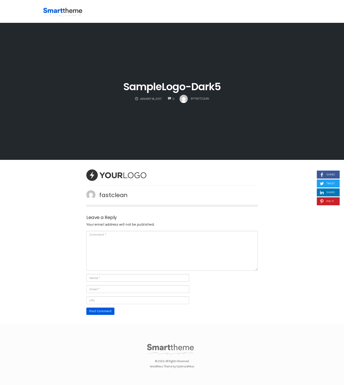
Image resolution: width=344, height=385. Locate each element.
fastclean (113, 195)
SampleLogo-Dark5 (172, 86)
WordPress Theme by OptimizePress (172, 366)
